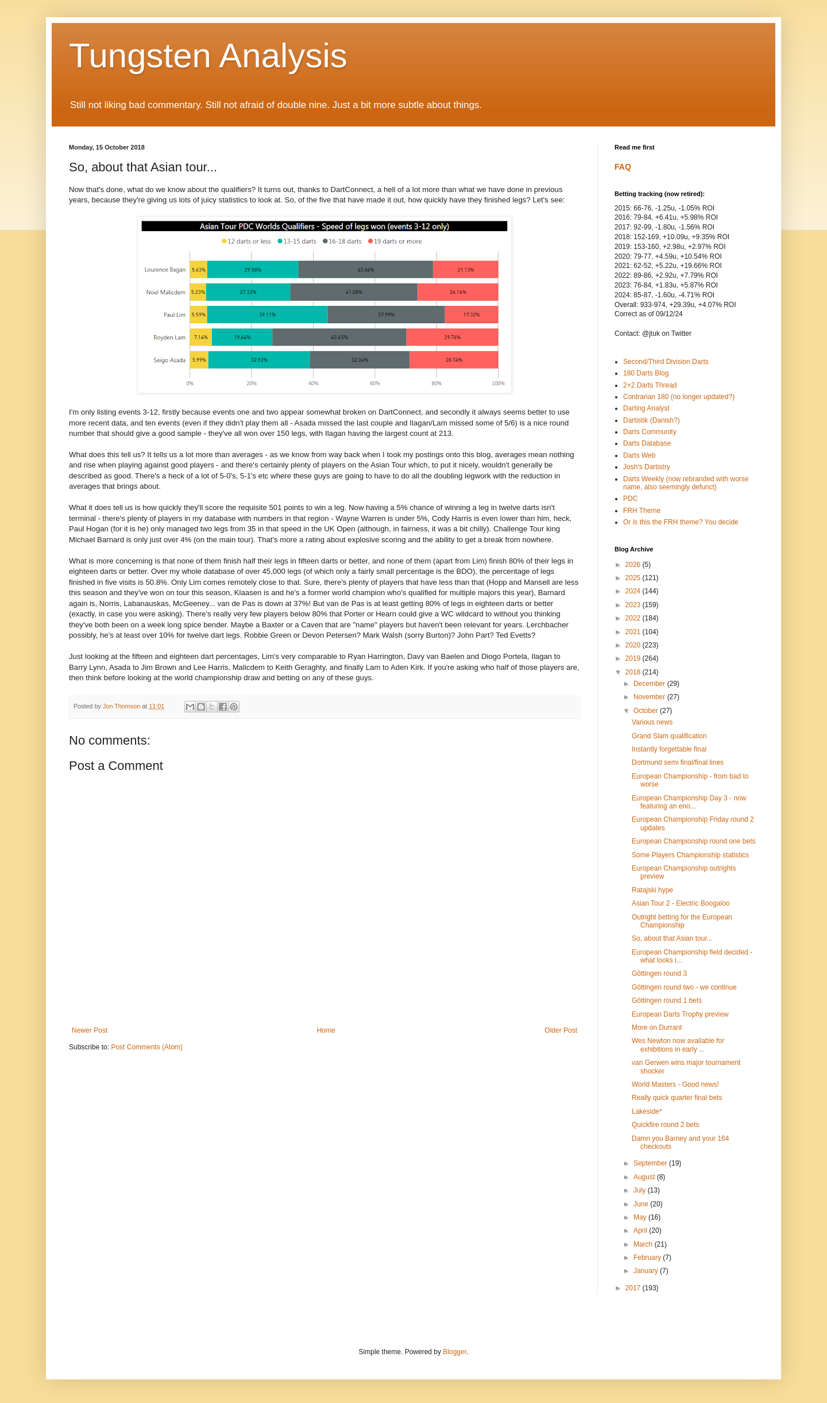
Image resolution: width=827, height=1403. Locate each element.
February (648, 1258)
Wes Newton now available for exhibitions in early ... (678, 1045)
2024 (634, 591)
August (645, 1177)
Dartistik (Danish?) (651, 420)
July (640, 1190)
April (641, 1230)
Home (326, 1030)
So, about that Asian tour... (672, 938)
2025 (634, 578)
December (650, 684)
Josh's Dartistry (646, 467)
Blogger (454, 1352)
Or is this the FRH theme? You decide (681, 522)
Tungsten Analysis (208, 55)
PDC (630, 498)
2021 (634, 632)
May (640, 1217)
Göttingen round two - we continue (684, 987)
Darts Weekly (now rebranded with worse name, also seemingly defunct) (686, 483)
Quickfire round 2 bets (665, 1125)
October (646, 711)
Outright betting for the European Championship (682, 921)
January (646, 1271)
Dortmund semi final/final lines (678, 762)
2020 (634, 645)
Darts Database (647, 443)
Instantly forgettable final (669, 749)
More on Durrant (657, 1027)
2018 (634, 672)
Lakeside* (647, 1111)
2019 (634, 658)
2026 (634, 565)
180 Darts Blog (645, 373)
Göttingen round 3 (659, 973)
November (650, 697)
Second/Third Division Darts (666, 362)
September (651, 1163)
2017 (634, 1288)
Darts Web (639, 455)
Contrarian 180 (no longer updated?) (679, 397)
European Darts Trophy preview (680, 1014)
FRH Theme (641, 511)
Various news (652, 722)
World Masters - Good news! (675, 1084)
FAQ (623, 166)
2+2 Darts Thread (650, 385)
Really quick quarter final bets (677, 1098)
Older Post (560, 1030)
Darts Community (650, 432)
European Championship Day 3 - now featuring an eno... (689, 802)
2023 (634, 605)
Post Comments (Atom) (147, 1047)
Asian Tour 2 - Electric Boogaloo (681, 903)
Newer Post (89, 1030)
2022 (634, 618)
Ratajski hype (652, 890)
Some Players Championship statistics (690, 855)
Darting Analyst (646, 408)
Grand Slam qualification (669, 736)
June (641, 1204)
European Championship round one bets (693, 841)
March (644, 1244)
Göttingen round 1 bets (667, 1000)
